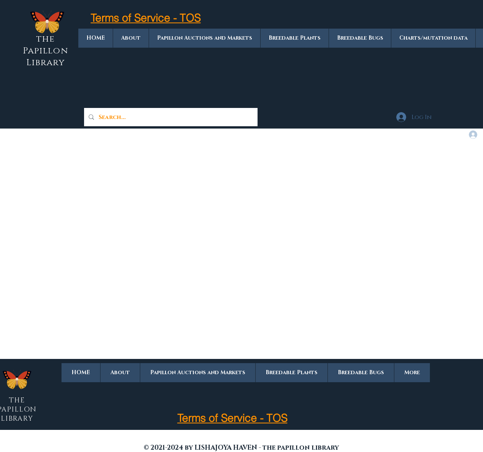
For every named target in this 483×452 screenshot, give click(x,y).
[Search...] (170, 117)
